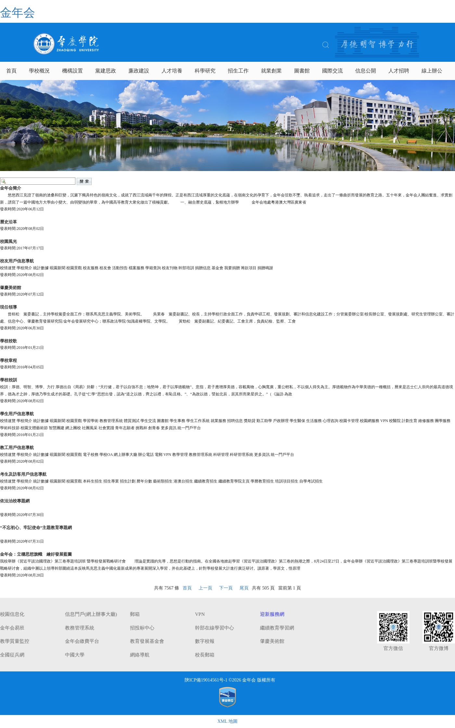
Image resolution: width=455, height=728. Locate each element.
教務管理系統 (79, 627)
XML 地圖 (227, 721)
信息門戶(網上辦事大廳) (91, 614)
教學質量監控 (14, 641)
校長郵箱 (204, 654)
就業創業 (271, 70)
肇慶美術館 (272, 641)
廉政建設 (138, 70)
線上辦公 (432, 70)
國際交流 (332, 70)
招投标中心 (142, 627)
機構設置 (72, 70)
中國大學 (74, 654)
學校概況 (39, 70)
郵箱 (135, 614)
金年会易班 (12, 627)
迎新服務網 (272, 614)
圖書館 (302, 70)
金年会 (17, 12)
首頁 (11, 70)
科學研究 (205, 70)
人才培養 (172, 70)
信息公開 (365, 70)
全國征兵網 (12, 654)
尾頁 (244, 588)
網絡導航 (140, 654)
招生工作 (238, 70)
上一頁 (205, 588)
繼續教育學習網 (277, 627)
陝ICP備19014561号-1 (206, 680)
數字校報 (204, 641)
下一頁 (226, 588)
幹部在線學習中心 (214, 627)
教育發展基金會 (147, 641)
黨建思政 (105, 70)
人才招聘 (398, 70)
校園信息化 (12, 614)
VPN (200, 614)
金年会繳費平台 (82, 641)
